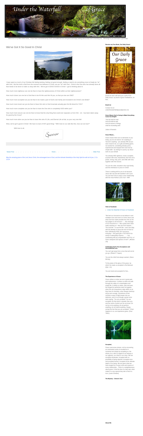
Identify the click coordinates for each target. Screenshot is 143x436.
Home (54, 152)
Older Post (96, 152)
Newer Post (10, 152)
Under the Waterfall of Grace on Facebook (120, 210)
